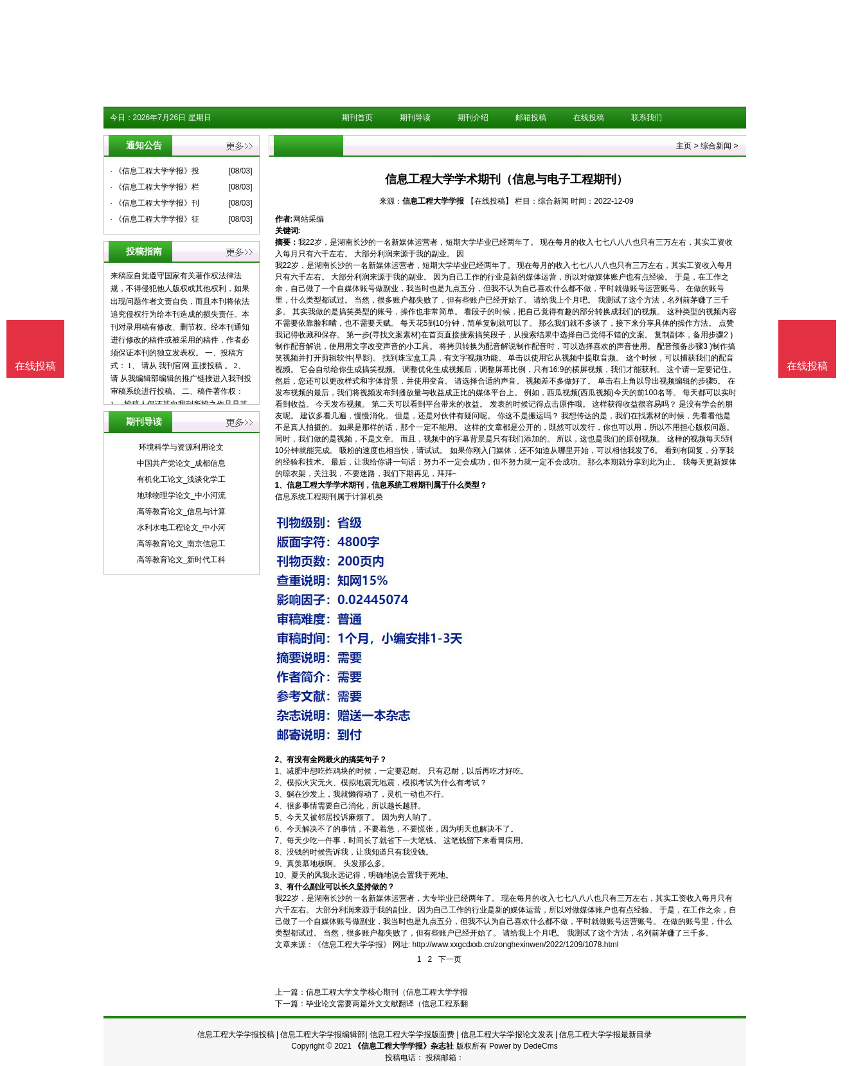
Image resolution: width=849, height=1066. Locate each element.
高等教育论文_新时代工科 (181, 559)
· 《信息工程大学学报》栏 (155, 186)
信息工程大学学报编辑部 (322, 1034)
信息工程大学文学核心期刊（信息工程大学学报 (387, 992)
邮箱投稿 (530, 117)
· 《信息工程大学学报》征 (155, 219)
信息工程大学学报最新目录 (605, 1034)
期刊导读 (415, 117)
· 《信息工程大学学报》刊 (155, 203)
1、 (281, 485)
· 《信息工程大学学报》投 (155, 170)
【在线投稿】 (490, 201)
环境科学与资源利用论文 (181, 447)
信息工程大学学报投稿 (235, 1034)
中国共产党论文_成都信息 (181, 463)
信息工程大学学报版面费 (412, 1034)
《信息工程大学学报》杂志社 (403, 1046)
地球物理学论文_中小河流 (181, 495)
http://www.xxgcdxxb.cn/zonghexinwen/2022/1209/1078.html (516, 944)
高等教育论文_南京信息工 (181, 543)
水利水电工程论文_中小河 (181, 527)
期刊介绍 (473, 117)
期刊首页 (357, 117)
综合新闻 (716, 145)
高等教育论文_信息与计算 (181, 511)
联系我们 (646, 117)
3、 (281, 886)
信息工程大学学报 (433, 201)
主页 (684, 145)
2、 (281, 759)
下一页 (449, 959)
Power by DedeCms (523, 1046)
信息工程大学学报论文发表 (507, 1034)
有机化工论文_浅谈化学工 (181, 479)
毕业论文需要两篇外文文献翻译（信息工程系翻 (387, 1003)
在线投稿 (588, 117)
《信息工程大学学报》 (352, 944)
